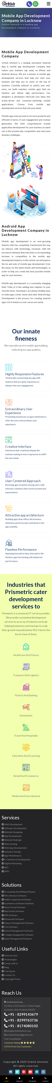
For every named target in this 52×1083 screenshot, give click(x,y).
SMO (5, 871)
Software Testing (11, 851)
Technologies (9, 959)
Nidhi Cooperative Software (16, 899)
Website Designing (12, 832)
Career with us (10, 963)
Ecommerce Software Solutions (18, 903)
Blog (5, 967)
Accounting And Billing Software (18, 891)
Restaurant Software (13, 919)
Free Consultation (12, 1038)
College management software (17, 934)
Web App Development (14, 847)
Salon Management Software (17, 938)
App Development (12, 836)
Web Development (12, 824)
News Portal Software (13, 907)
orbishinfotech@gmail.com (19, 1034)
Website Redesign (12, 840)
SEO (5, 867)
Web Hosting (9, 844)
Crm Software (10, 926)
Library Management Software (18, 923)
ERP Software (9, 915)
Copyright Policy (11, 979)
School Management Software (17, 930)
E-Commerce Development (16, 859)
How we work (10, 955)
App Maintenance (11, 855)
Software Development (14, 828)
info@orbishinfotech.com (18, 1031)
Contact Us (8, 975)
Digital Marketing (11, 863)
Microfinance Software (14, 895)
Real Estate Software (13, 911)
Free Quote (8, 971)
